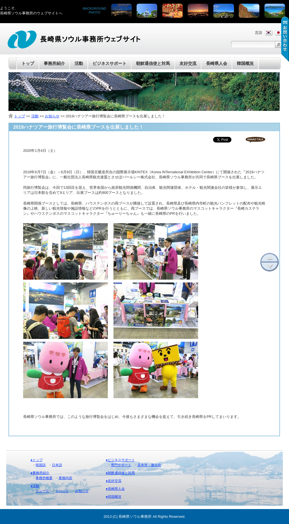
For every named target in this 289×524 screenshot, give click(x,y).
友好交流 (187, 63)
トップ (27, 63)
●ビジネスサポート (120, 460)
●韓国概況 (113, 496)
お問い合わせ (285, 39)
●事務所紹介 (39, 473)
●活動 (34, 486)
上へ (269, 257)
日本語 (57, 465)
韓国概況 (245, 63)
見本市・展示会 (149, 465)
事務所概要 (44, 478)
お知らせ (52, 116)
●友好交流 (113, 481)
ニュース (42, 491)
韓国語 (41, 465)
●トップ (36, 460)
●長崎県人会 (115, 488)
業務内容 (65, 478)
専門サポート (121, 465)
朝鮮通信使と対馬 (153, 63)
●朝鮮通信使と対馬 (120, 473)
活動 (35, 116)
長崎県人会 (216, 63)
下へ (269, 266)
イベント (62, 491)
